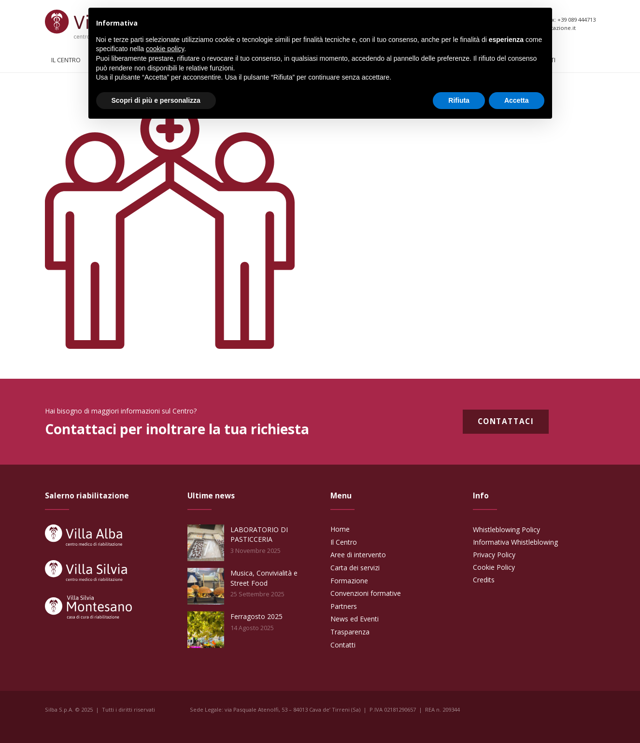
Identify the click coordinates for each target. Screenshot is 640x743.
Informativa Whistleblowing (515, 542)
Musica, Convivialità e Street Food (264, 577)
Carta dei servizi (355, 567)
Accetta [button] (516, 100)
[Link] (83, 534)
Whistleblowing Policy (506, 529)
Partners (343, 606)
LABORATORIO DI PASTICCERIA (259, 534)
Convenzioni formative (365, 593)
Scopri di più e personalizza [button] (156, 100)
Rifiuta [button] (458, 100)
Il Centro (343, 542)
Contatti (343, 644)
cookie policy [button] (165, 49)
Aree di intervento (358, 554)
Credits (484, 579)
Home (340, 529)
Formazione (349, 580)
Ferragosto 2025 (256, 616)
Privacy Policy (494, 554)
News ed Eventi (354, 618)
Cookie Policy (494, 567)
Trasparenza (350, 631)
